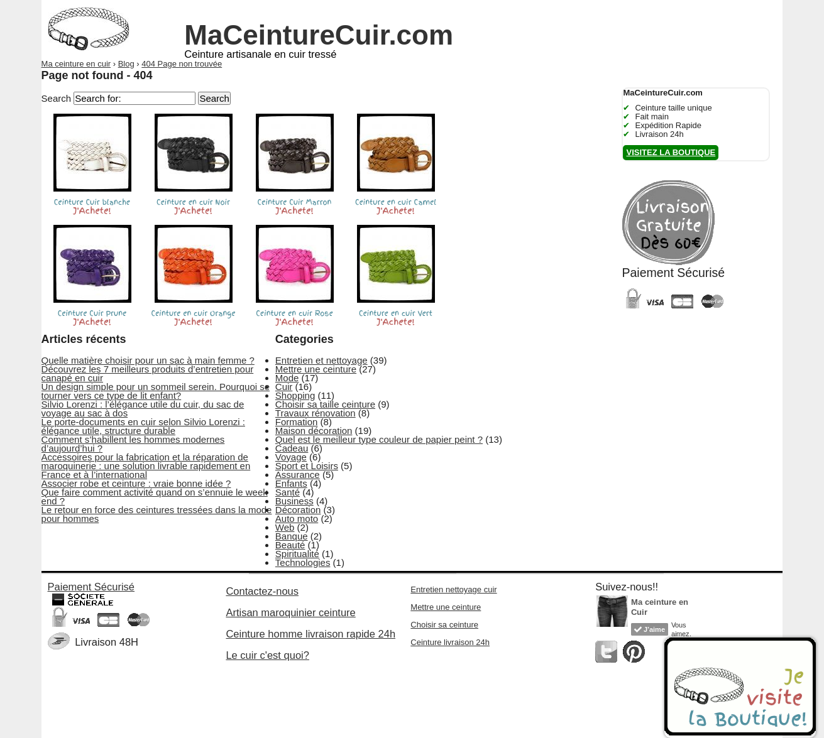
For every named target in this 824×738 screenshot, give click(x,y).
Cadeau (292, 448)
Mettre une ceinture (315, 369)
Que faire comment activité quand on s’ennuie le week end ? (154, 496)
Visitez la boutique (670, 152)
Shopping (295, 395)
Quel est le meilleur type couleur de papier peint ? (379, 439)
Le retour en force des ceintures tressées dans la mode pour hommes (156, 514)
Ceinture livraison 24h (450, 642)
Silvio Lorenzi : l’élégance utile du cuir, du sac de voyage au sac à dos (142, 408)
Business (294, 501)
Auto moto (296, 518)
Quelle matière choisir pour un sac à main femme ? (148, 360)
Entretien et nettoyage (321, 360)
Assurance (297, 474)
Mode (287, 377)
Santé (287, 492)
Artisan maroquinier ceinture (290, 612)
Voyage (291, 457)
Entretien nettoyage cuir (453, 589)
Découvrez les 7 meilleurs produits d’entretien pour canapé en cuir (147, 373)
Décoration (298, 509)
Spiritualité (297, 553)
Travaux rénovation (315, 413)
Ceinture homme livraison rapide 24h (310, 633)
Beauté (290, 545)
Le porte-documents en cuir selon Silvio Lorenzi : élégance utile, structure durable (143, 426)
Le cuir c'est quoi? (267, 655)
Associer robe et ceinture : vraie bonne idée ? (136, 483)
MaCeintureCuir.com (318, 34)
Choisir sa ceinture (444, 624)
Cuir (284, 386)
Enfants (291, 483)
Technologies (303, 562)
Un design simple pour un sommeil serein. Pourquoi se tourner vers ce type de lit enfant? (155, 391)
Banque (291, 536)
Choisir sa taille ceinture (325, 404)
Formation (296, 421)
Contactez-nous (262, 591)
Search (56, 98)
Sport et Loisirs (306, 465)
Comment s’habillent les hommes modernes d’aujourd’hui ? (133, 443)
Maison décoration (314, 430)
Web (285, 527)
